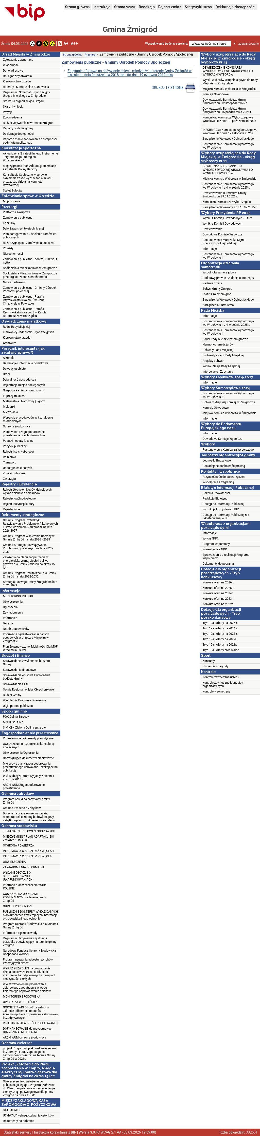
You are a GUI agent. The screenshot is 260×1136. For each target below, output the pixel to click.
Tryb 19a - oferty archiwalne (221, 650)
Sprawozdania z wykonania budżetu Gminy (26, 662)
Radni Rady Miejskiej (16, 326)
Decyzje (8, 623)
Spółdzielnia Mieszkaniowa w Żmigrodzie (30, 268)
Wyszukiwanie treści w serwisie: (166, 43)
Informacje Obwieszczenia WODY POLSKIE (25, 886)
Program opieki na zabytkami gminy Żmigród (26, 800)
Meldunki (9, 406)
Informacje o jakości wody (20, 933)
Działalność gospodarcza (19, 379)
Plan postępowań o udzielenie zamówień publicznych (29, 235)
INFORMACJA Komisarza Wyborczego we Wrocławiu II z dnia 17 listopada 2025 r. (230, 131)
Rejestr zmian (169, 7)
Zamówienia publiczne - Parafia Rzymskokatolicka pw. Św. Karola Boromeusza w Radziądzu (25, 312)
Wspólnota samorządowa (219, 272)
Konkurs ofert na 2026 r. (218, 582)
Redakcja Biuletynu (215, 498)
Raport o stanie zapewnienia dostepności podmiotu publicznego (30, 140)
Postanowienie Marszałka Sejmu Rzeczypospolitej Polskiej (224, 241)
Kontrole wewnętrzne (216, 691)
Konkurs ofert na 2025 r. (218, 588)
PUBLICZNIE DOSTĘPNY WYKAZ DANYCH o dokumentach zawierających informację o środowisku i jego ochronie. (30, 915)
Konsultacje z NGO (215, 549)
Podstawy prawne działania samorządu (228, 278)
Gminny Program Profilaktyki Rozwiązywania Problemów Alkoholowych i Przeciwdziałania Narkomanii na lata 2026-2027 (30, 525)
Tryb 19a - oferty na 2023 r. (220, 633)
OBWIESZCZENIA (14, 862)
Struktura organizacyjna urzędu (23, 101)
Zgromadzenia (12, 117)
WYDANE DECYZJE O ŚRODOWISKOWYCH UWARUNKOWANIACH (18, 876)
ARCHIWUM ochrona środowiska (24, 1037)
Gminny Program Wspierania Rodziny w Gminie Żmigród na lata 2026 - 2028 (28, 537)
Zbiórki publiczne (14, 473)
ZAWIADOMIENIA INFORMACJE (24, 867)
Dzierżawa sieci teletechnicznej (23, 228)
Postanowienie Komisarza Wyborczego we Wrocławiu (228, 145)
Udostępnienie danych (17, 468)
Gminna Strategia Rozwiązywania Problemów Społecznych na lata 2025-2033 (28, 548)
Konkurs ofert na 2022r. (218, 604)
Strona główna (77, 7)
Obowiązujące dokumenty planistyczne (28, 758)
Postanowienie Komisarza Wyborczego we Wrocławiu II (228, 395)
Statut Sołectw (12, 190)
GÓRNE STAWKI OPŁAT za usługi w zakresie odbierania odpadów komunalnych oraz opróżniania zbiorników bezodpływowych (30, 1013)
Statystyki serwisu (18, 1132)
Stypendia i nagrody (215, 666)
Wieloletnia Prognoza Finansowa (24, 700)
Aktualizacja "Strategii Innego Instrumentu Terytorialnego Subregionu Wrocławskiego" (30, 157)
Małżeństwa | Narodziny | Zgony (24, 401)
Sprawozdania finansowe (19, 670)
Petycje (8, 112)
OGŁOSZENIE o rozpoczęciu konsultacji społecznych (28, 745)
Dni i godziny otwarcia (17, 76)
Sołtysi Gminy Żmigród (217, 288)
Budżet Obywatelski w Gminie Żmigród (28, 123)
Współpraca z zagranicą (218, 482)
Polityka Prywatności (216, 493)
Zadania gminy (212, 283)
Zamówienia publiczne (18, 217)
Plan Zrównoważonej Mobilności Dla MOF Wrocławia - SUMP (30, 648)
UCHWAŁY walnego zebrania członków (28, 1115)
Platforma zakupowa (16, 212)
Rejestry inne (11, 509)
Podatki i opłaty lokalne (18, 441)
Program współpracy (216, 544)
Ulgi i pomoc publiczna (18, 706)
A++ (74, 43)
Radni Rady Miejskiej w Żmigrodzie (225, 339)
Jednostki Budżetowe (217, 460)
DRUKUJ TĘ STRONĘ (174, 87)
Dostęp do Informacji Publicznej (223, 504)
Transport (9, 462)
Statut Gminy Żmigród (217, 294)
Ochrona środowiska (16, 426)
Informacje (10, 618)
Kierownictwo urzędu (17, 337)
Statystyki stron (198, 7)
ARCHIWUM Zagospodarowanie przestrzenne (24, 786)
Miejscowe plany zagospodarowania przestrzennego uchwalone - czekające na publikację (30, 767)
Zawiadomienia (13, 612)
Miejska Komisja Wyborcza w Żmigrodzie (229, 89)
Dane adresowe (13, 70)
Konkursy (9, 223)
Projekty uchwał (213, 361)
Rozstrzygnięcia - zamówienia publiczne (29, 243)
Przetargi (90, 54)
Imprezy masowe (14, 396)
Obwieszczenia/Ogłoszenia (20, 752)
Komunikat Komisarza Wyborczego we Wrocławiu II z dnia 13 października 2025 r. (229, 121)
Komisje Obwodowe (216, 94)
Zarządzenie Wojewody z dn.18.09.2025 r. (230, 207)
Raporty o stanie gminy (18, 128)
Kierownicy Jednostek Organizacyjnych (28, 332)
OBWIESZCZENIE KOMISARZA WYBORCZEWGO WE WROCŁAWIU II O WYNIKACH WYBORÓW (228, 71)
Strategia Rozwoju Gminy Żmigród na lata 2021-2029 (30, 583)
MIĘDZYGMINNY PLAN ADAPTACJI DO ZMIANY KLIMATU (28, 838)
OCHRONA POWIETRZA (18, 845)
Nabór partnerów (14, 282)
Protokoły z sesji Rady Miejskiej (223, 355)
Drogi (6, 374)
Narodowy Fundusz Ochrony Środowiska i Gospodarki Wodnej (30, 952)
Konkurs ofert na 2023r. (218, 598)
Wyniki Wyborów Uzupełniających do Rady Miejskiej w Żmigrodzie (230, 81)
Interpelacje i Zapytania (218, 371)
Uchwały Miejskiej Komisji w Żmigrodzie (229, 402)
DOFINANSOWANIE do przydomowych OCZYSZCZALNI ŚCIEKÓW (28, 1030)
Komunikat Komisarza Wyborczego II (227, 202)
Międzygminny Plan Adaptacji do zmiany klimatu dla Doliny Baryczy (29, 167)
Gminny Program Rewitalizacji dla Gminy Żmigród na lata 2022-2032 (29, 574)
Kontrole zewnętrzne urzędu (221, 677)
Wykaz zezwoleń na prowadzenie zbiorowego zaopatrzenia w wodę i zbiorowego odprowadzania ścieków (27, 987)
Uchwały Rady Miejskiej (218, 350)
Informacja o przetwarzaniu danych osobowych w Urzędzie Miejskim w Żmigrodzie (26, 638)
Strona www (124, 7)
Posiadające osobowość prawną (224, 466)
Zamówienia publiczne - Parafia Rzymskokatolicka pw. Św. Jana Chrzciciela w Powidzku (24, 300)
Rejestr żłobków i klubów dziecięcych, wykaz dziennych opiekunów (27, 491)
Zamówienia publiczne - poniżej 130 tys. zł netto (30, 260)
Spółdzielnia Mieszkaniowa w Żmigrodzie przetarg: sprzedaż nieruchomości (30, 275)
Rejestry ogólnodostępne (19, 498)
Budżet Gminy (12, 695)
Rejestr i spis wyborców (18, 451)
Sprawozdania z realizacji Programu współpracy (226, 556)
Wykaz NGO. (211, 538)
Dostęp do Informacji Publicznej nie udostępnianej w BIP (226, 516)
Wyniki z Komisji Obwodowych (222, 223)
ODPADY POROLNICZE (18, 906)
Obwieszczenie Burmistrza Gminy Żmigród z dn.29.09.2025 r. (224, 194)
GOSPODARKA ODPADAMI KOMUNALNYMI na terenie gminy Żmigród (25, 897)
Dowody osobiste (14, 368)
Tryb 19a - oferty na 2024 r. (220, 628)
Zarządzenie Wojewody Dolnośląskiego (228, 138)
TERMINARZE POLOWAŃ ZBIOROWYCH (29, 831)
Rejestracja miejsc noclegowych (24, 385)
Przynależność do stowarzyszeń (223, 477)
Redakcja (147, 7)
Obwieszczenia (13, 601)
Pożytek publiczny (15, 446)
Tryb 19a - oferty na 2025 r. (220, 623)
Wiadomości (11, 65)
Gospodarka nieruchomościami (23, 390)
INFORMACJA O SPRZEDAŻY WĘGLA (27, 856)
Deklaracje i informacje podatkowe (25, 363)
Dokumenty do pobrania (18, 1121)
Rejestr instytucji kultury (18, 504)
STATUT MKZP (12, 1110)
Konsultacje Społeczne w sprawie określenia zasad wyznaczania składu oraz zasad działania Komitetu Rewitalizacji (27, 180)
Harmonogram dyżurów (218, 344)
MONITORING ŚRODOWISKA (21, 996)
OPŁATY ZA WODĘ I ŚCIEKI (20, 1002)
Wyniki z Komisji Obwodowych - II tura (227, 218)
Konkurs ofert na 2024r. (218, 593)
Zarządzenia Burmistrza (218, 305)
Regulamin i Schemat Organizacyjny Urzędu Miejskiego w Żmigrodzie (26, 94)
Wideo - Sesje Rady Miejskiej (221, 366)
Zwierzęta (9, 479)
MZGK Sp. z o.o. (13, 722)
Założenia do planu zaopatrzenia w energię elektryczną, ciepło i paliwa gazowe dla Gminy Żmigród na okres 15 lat (29, 562)
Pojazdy (8, 248)
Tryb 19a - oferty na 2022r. (220, 639)
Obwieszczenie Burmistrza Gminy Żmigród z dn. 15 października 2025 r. (227, 110)
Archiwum (9, 343)
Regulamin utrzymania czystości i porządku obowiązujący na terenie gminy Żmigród (29, 942)
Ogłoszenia (10, 607)
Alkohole (8, 358)
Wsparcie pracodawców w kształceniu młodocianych (28, 419)
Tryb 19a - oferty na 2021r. (220, 644)
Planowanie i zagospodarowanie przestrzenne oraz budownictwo (24, 433)
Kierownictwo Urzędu (17, 81)
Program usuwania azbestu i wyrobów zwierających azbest (28, 961)
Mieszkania (10, 412)
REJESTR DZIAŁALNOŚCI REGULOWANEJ (30, 1023)
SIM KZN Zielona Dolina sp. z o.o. (25, 727)
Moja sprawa (11, 201)
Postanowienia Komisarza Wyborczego (228, 449)
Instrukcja (102, 7)
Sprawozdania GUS (15, 684)
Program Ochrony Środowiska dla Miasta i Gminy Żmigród (30, 925)
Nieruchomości (13, 253)
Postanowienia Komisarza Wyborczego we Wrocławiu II (228, 255)
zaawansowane (248, 43)
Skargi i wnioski (13, 106)
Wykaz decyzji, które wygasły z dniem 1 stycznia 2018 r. (28, 777)
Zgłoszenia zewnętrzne (18, 59)
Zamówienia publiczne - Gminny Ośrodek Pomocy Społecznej (29, 289)
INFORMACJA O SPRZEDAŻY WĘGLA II (28, 851)
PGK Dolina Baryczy (16, 716)
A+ (66, 43)
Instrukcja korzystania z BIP (221, 509)
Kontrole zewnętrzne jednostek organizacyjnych (223, 684)
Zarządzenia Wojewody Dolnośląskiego (228, 299)
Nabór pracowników (16, 629)
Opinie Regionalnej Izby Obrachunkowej (28, 689)
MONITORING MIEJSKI (18, 596)
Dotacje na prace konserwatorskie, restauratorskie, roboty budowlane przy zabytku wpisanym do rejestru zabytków (29, 817)
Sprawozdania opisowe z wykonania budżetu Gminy (26, 677)
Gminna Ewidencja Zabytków (22, 808)
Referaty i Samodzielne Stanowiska (26, 87)
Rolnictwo (9, 457)
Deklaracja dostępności (235, 7)
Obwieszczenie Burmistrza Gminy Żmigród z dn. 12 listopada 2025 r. (225, 101)
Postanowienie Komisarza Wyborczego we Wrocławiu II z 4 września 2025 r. (228, 185)
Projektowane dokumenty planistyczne (28, 738)
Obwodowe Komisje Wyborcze (222, 234)
